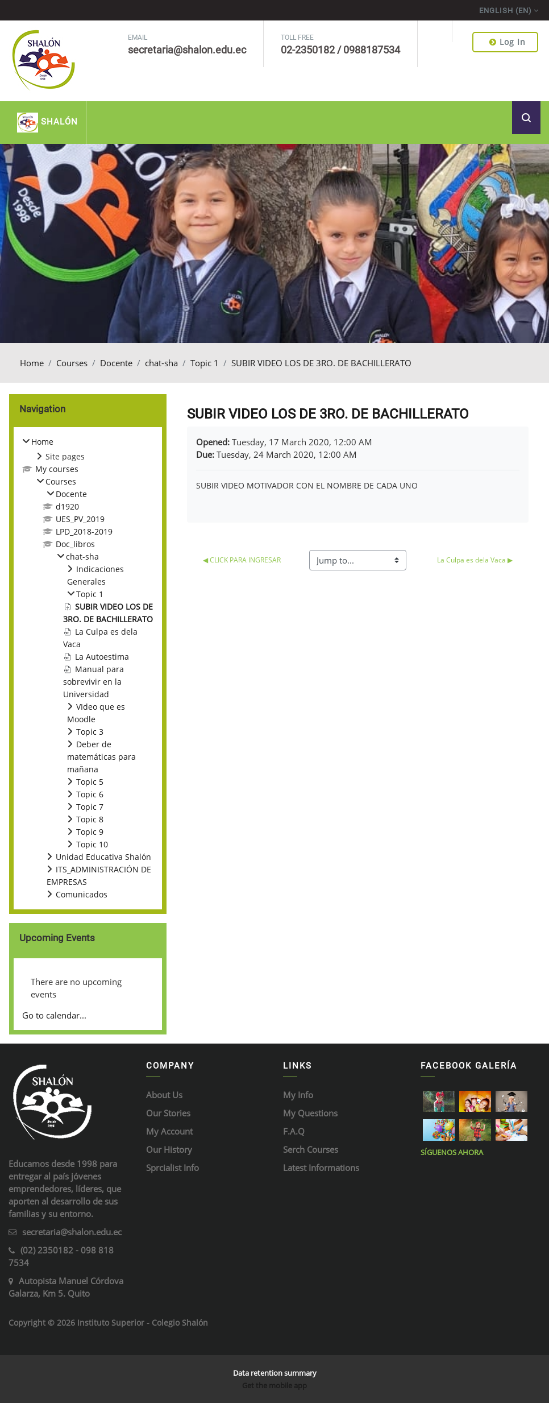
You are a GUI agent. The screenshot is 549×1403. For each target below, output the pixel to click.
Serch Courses (310, 1149)
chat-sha (161, 363)
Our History (169, 1149)
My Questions (310, 1113)
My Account (169, 1131)
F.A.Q (294, 1131)
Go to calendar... (54, 1015)
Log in (507, 41)
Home (32, 363)
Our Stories (168, 1113)
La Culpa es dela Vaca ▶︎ (475, 560)
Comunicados (81, 894)
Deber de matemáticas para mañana (101, 757)
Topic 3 (89, 731)
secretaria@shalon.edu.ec (72, 1232)
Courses (72, 363)
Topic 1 (204, 363)
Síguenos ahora (452, 1152)
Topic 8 (89, 819)
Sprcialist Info (172, 1167)
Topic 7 (89, 806)
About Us (164, 1094)
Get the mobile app (274, 1385)
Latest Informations (321, 1167)
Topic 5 (89, 781)
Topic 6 (89, 794)
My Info (298, 1094)
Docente (116, 363)
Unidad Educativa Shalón (103, 856)
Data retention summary (275, 1373)
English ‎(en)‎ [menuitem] (505, 10)
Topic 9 (89, 831)
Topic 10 (92, 844)
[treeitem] (87, 668)
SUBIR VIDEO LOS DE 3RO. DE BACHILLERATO (321, 363)
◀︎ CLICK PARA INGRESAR (242, 560)
